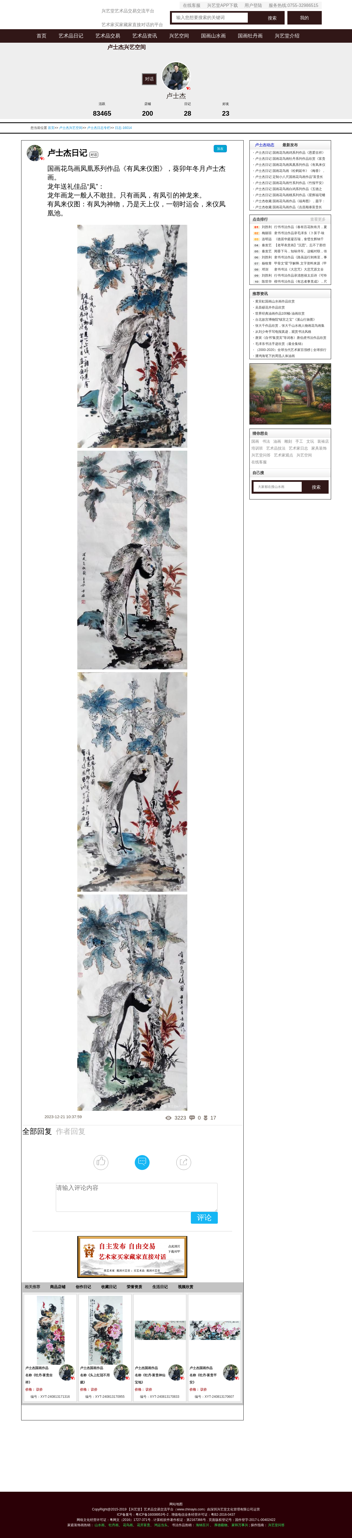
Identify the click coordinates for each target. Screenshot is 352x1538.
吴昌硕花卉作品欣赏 (270, 307)
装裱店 (323, 441)
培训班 (257, 448)
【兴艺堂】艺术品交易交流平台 (150, 1509)
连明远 (267, 239)
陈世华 (267, 281)
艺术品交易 (107, 36)
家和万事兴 (240, 1525)
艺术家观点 (283, 455)
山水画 (100, 1525)
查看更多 (318, 219)
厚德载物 (220, 1525)
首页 (41, 36)
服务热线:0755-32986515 (293, 5)
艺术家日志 (298, 448)
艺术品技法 (275, 448)
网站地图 (176, 1504)
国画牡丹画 (250, 36)
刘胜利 (267, 227)
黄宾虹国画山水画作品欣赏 (275, 301)
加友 (220, 149)
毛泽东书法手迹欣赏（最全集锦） (280, 344)
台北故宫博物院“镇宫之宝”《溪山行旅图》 (286, 319)
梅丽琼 (267, 233)
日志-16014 (123, 128)
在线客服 (191, 5)
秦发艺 (267, 245)
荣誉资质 (134, 1287)
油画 (277, 441)
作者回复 (71, 1131)
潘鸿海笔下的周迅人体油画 (275, 356)
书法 (266, 441)
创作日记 (83, 1287)
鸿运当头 (160, 1525)
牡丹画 (114, 1525)
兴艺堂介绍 (287, 36)
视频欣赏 (185, 1287)
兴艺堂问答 (261, 455)
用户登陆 (253, 5)
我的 (304, 17)
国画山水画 (213, 36)
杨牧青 (267, 263)
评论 (204, 1217)
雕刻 (288, 441)
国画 (255, 441)
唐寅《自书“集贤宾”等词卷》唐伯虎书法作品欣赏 (291, 338)
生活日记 (160, 1287)
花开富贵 (143, 1525)
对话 (149, 78)
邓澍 (265, 269)
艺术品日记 (71, 36)
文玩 (310, 441)
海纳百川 (202, 1525)
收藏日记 (109, 1287)
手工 (299, 441)
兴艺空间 (179, 36)
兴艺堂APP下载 (222, 5)
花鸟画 (128, 1525)
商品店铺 (57, 1287)
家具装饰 (319, 448)
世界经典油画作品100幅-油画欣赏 (280, 313)
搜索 (272, 18)
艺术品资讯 (144, 36)
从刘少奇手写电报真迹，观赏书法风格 (283, 332)
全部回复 (37, 1131)
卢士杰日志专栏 (98, 128)
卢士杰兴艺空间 (70, 128)
